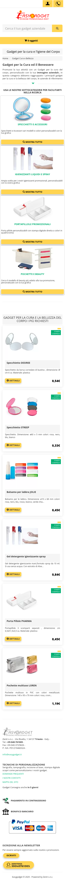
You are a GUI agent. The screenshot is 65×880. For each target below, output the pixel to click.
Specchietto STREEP (18, 427)
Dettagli (13, 380)
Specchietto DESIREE (18, 362)
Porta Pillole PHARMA (19, 621)
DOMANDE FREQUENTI (13, 773)
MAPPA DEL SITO (10, 782)
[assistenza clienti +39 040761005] (58, 3)
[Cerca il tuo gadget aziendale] (57, 28)
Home (5, 58)
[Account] (48, 3)
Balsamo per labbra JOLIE (21, 492)
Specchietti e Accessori (32, 124)
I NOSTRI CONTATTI (11, 778)
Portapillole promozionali (32, 224)
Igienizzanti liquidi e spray (32, 174)
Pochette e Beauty (32, 274)
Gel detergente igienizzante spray (26, 556)
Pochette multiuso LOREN (22, 685)
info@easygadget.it (12, 754)
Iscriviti (11, 855)
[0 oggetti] (31, 40)
